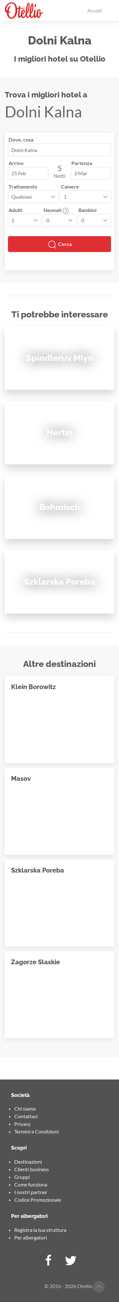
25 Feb (18, 173)
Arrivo (16, 163)
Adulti (15, 210)
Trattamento (23, 186)
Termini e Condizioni (36, 1131)
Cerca (60, 244)
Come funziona (30, 1184)
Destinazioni (28, 1162)
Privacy (22, 1124)
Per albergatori (30, 1237)
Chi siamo (25, 1109)
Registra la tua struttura (40, 1230)
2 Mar (80, 173)
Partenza (81, 163)
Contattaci (26, 1116)
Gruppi (22, 1177)
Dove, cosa (21, 139)
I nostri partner (30, 1192)
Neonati (56, 210)
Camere (70, 186)
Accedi (94, 10)
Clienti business (31, 1169)
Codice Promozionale (37, 1200)
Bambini (87, 210)
